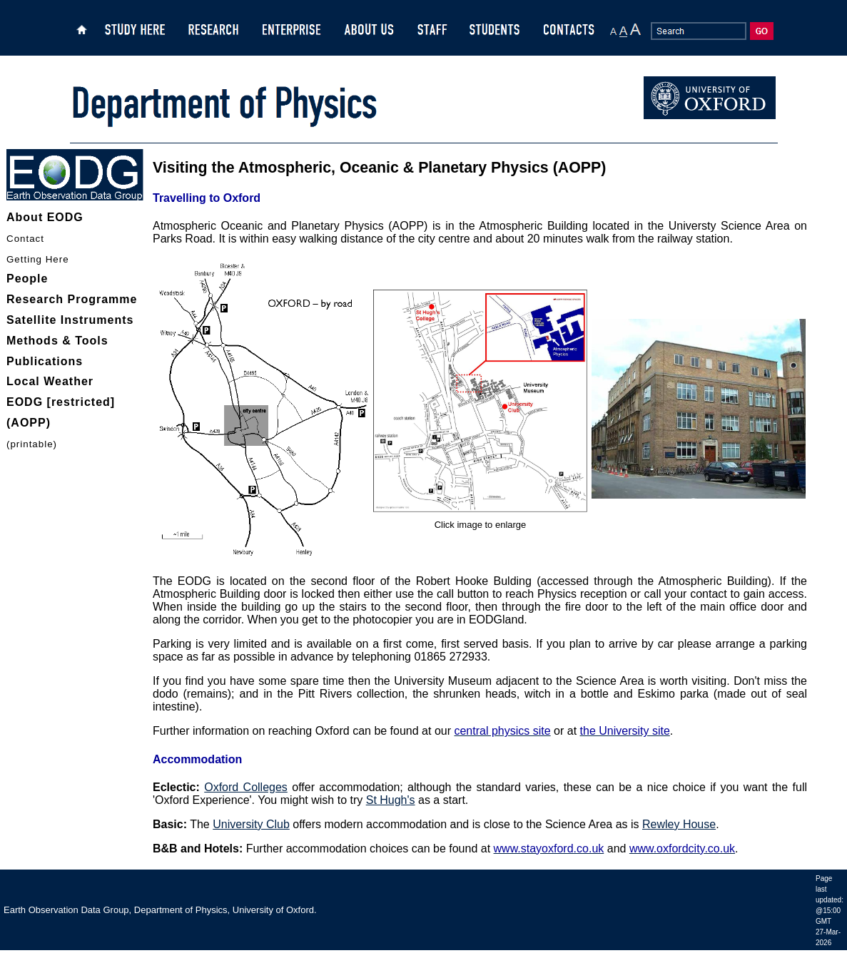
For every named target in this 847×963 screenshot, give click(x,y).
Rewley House (679, 824)
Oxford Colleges (246, 787)
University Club (251, 824)
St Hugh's (390, 800)
